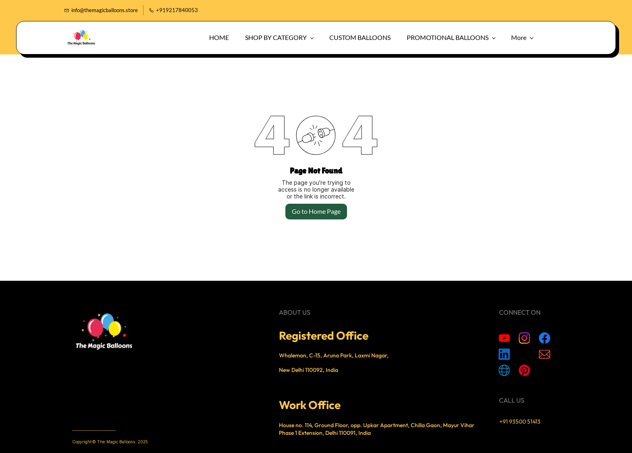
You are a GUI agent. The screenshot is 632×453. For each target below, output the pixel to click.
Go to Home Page (316, 210)
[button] (580, 36)
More (546, 36)
